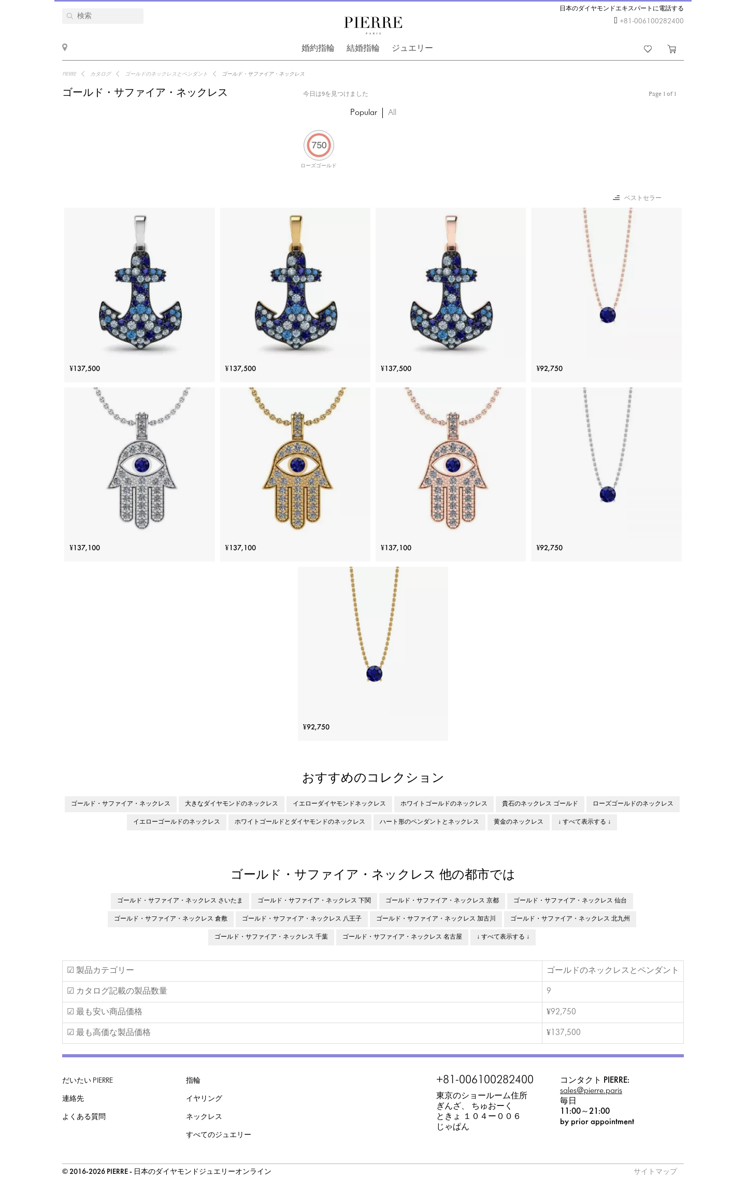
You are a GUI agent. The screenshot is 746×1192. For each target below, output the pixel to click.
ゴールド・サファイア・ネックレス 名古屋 (402, 937)
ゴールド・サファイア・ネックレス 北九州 (570, 919)
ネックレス (204, 1117)
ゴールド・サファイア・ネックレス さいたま (180, 901)
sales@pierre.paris (591, 1091)
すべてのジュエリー (218, 1135)
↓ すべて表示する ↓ (584, 822)
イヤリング (204, 1099)
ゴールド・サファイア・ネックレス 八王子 (302, 919)
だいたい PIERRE (87, 1081)
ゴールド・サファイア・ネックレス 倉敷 (170, 919)
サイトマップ (655, 1172)
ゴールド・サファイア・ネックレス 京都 (442, 901)
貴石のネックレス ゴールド (540, 804)
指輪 (193, 1081)
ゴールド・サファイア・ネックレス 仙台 (570, 901)
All (392, 113)
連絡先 (73, 1099)
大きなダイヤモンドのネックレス (231, 804)
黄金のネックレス (518, 822)
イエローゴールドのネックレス (176, 822)
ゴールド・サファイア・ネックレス (120, 804)
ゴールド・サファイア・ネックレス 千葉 (271, 937)
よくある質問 (84, 1117)
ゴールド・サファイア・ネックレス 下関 (314, 901)
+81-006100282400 (652, 21)
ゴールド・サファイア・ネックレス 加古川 (436, 919)
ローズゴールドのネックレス (633, 804)
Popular (363, 113)
